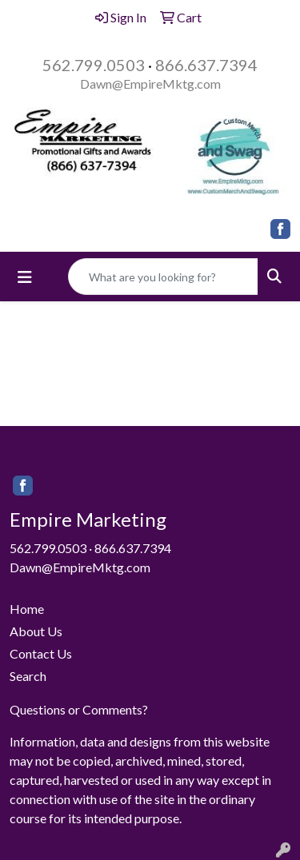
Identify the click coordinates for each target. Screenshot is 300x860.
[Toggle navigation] (25, 277)
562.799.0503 (93, 64)
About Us (36, 631)
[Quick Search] (163, 276)
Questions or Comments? (79, 709)
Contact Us (41, 653)
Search (28, 675)
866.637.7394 (206, 64)
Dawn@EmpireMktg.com (150, 83)
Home (27, 608)
